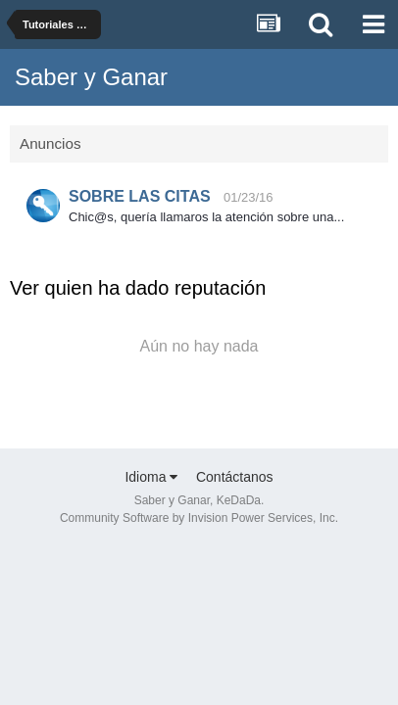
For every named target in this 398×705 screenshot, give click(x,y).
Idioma (150, 477)
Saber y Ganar (91, 77)
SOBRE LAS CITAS (140, 196)
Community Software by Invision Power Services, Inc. (199, 518)
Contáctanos (235, 477)
